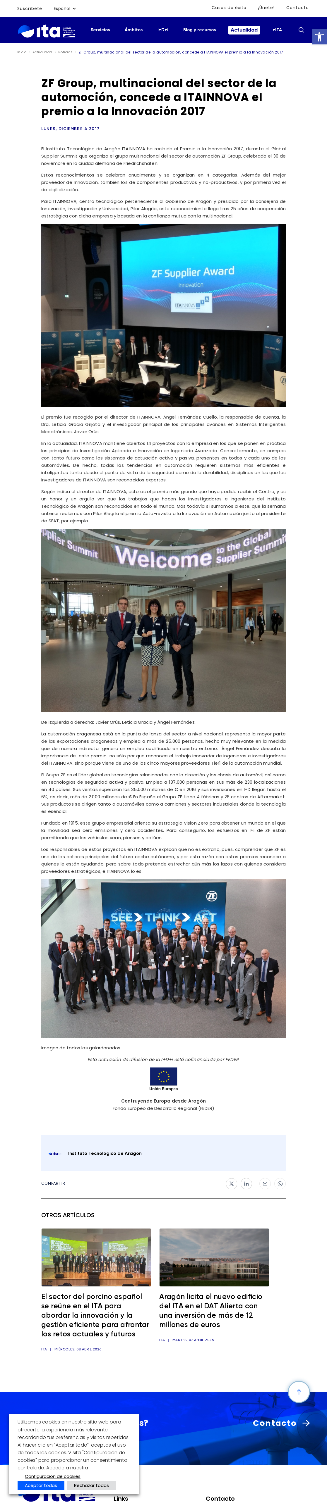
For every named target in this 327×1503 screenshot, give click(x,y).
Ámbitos (134, 30)
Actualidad (244, 30)
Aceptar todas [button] (41, 1485)
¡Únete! (266, 8)
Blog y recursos (199, 30)
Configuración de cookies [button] (53, 1476)
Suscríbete (29, 8)
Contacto (298, 8)
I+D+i (162, 30)
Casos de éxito (230, 8)
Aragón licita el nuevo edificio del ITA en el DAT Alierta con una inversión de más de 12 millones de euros (210, 1311)
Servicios (100, 30)
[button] (319, 36)
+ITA (277, 30)
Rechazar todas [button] (91, 1485)
